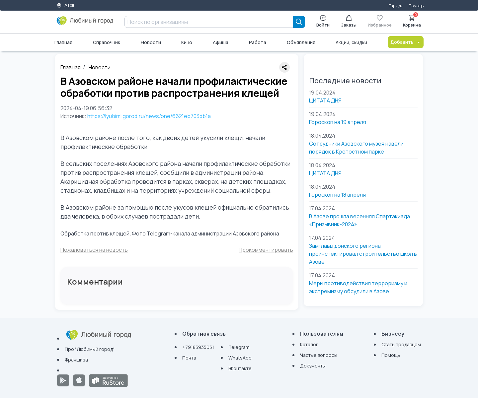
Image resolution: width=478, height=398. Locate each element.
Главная (63, 42)
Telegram (239, 347)
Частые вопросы (318, 355)
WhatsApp (240, 358)
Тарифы (396, 6)
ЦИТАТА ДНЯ (325, 100)
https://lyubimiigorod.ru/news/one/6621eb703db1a (149, 116)
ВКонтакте (240, 368)
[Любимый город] (85, 23)
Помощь (416, 6)
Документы (313, 366)
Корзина (412, 20)
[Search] (299, 22)
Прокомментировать (266, 249)
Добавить (405, 42)
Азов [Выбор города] (65, 5)
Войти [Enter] (323, 21)
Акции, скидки (351, 42)
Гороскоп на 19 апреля (337, 122)
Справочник (106, 42)
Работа (257, 42)
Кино (186, 42)
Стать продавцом (401, 344)
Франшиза (76, 360)
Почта (189, 358)
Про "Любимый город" (90, 349)
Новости (151, 42)
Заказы (349, 21)
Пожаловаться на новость (94, 249)
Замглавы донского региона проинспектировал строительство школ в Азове (363, 253)
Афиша (220, 42)
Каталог (309, 344)
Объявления (301, 42)
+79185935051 (198, 347)
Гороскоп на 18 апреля (337, 194)
